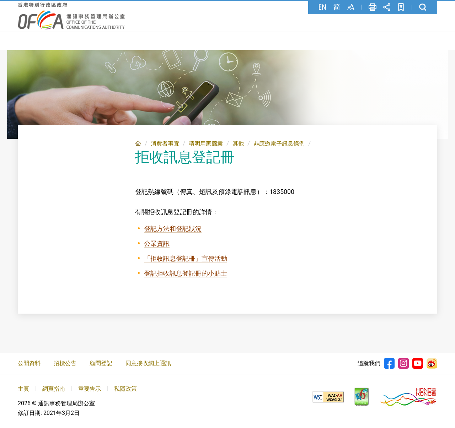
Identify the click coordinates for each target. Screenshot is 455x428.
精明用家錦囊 (206, 143)
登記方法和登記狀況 (173, 228)
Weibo (432, 363)
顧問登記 (101, 363)
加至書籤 (401, 7)
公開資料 (29, 363)
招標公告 (65, 363)
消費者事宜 (165, 143)
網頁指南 (53, 388)
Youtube (417, 363)
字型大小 (351, 7)
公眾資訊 (157, 243)
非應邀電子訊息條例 (279, 143)
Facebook (389, 363)
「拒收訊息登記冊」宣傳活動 (185, 258)
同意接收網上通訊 (148, 363)
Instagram (403, 363)
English (322, 7)
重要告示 (89, 388)
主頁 (138, 143)
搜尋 (423, 7)
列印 (372, 7)
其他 (238, 143)
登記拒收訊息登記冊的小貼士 (185, 273)
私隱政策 (125, 388)
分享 (387, 7)
